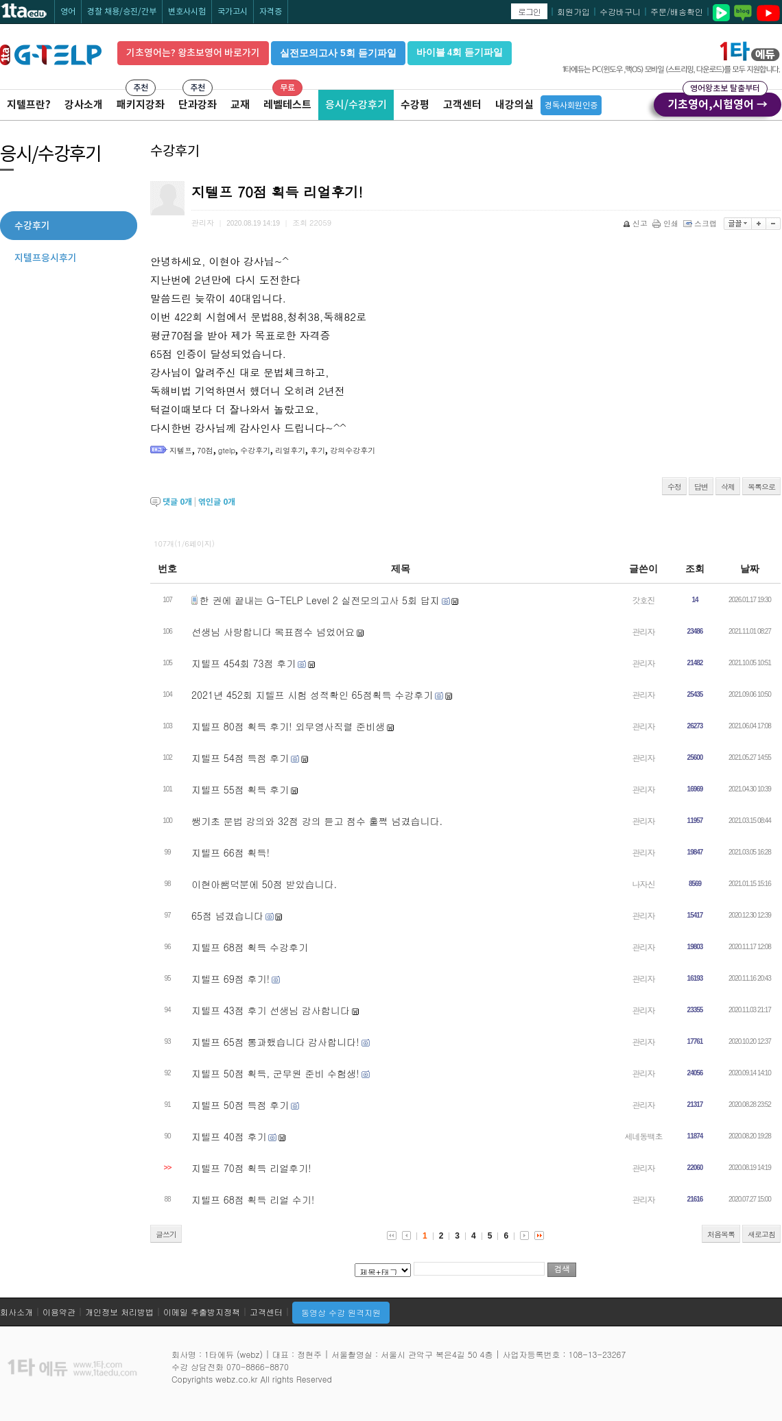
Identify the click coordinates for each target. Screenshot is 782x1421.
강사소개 (83, 104)
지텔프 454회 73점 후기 (243, 663)
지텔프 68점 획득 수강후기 (249, 947)
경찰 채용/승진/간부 (121, 11)
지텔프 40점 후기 (228, 1136)
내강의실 (514, 104)
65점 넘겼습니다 (227, 915)
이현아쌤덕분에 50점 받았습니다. (264, 884)
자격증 (270, 11)
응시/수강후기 (356, 104)
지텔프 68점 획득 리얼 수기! (252, 1199)
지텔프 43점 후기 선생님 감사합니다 (270, 1010)
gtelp (226, 450)
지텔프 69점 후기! (230, 979)
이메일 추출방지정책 (201, 1311)
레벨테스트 (287, 104)
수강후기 (255, 450)
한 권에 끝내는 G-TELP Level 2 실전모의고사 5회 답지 (320, 600)
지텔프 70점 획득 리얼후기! (251, 1168)
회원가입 (573, 11)
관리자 (643, 631)
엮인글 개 (216, 502)
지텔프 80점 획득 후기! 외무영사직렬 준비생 (288, 726)
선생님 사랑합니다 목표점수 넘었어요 (273, 631)
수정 (674, 486)
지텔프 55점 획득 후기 (240, 789)
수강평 (415, 104)
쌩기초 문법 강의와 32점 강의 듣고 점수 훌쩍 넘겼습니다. (316, 821)
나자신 (643, 883)
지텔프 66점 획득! (230, 852)
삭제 (728, 486)
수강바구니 (620, 11)
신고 (636, 223)
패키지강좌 (141, 104)
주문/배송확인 (676, 11)
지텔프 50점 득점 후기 (240, 1105)
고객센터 (462, 104)
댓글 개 (177, 502)
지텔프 (180, 450)
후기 (317, 450)
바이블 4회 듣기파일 (459, 52)
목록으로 (761, 486)
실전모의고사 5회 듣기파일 (338, 52)
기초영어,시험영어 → (717, 102)
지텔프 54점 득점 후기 (240, 758)
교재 (240, 104)
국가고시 (232, 11)
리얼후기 (290, 450)
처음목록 (721, 1234)
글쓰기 (166, 1234)
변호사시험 (187, 11)
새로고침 (761, 1234)
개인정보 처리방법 (119, 1311)
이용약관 (59, 1311)
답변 (701, 486)
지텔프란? (29, 104)
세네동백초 (644, 1136)
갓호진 (643, 600)
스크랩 (701, 223)
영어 (67, 11)
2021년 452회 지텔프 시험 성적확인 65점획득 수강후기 (312, 695)
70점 (205, 450)
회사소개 (16, 1311)
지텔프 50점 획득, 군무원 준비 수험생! (275, 1073)
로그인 (529, 11)
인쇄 (666, 223)
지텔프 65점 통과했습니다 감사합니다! (275, 1042)
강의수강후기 (352, 450)
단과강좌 (197, 104)
